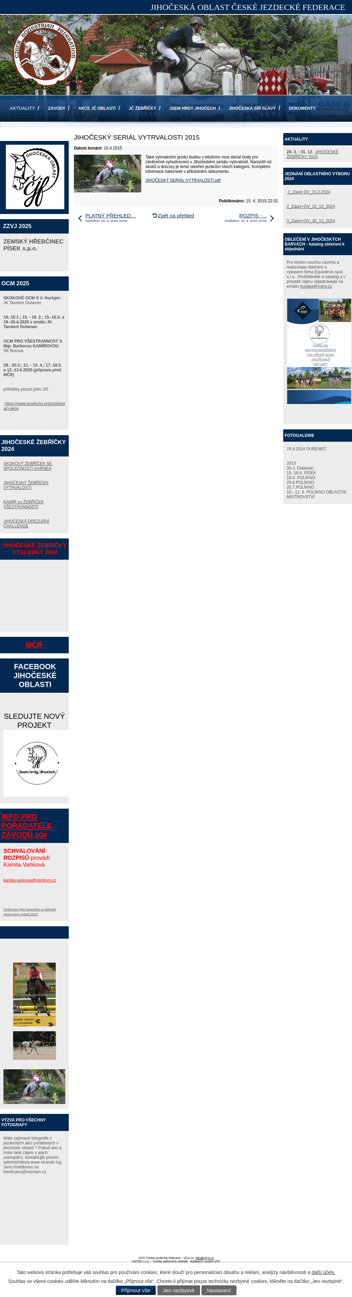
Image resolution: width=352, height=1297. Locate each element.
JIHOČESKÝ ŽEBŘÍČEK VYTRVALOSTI (25, 485)
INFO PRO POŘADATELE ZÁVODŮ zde (26, 825)
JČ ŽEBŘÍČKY (142, 108)
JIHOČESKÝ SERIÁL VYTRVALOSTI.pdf (183, 180)
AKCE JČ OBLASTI (97, 108)
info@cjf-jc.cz (204, 1258)
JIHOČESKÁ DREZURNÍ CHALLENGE (26, 523)
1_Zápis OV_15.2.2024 (308, 192)
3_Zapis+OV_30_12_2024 (311, 220)
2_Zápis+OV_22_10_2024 (311, 206)
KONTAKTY (21, 135)
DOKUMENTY (302, 108)
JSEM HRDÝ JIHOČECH (192, 108)
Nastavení (219, 1290)
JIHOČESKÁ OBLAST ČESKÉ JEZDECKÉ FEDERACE (248, 7)
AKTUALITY (22, 108)
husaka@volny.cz (316, 286)
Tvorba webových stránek (170, 1261)
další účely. (323, 1272)
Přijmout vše (136, 1290)
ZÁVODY (56, 108)
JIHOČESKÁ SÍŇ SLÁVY (252, 108)
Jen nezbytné (179, 1290)
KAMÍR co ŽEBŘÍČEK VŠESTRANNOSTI (23, 504)
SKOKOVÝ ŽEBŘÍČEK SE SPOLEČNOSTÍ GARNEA (28, 466)
